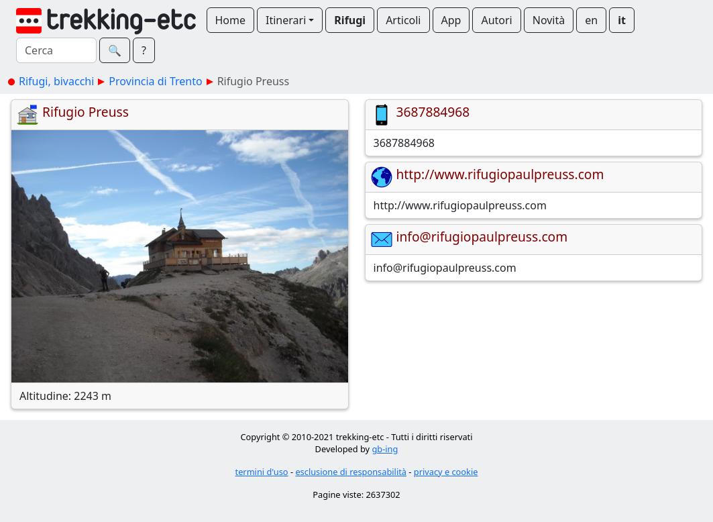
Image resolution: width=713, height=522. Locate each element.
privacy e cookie (446, 472)
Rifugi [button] (350, 20)
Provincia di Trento (155, 81)
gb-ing (385, 449)
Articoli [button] (403, 20)
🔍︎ (114, 50)
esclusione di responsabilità (350, 472)
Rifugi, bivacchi (56, 81)
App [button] (451, 20)
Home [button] (230, 20)
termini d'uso (261, 472)
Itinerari (286, 20)
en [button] (591, 20)
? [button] (144, 50)
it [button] (622, 20)
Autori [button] (496, 20)
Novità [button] (549, 20)
